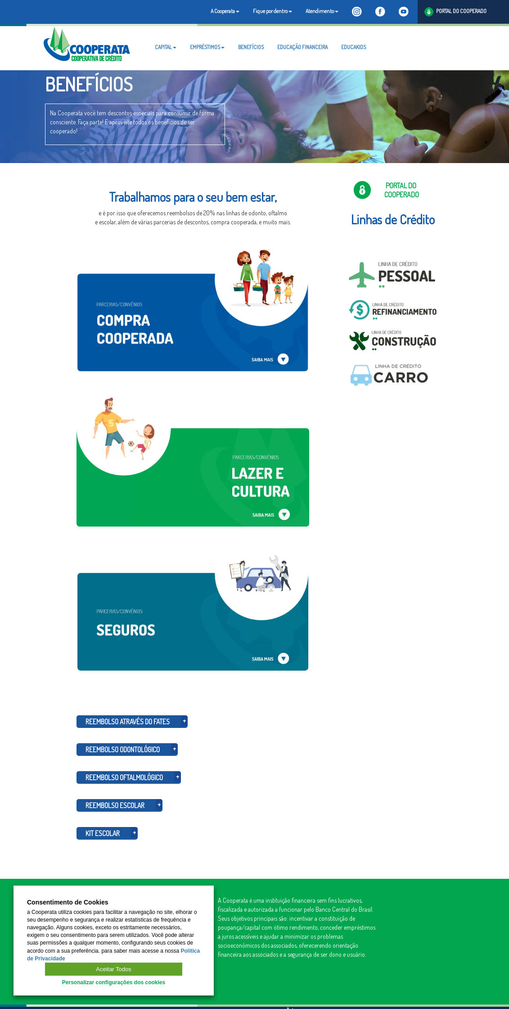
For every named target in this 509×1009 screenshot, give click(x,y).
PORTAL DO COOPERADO (455, 12)
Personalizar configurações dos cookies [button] (113, 982)
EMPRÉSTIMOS (207, 47)
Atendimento (322, 11)
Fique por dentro (272, 11)
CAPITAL (165, 47)
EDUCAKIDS (353, 47)
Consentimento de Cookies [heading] (67, 902)
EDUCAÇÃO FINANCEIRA (302, 47)
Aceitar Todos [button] (113, 969)
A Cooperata (225, 11)
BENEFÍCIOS (251, 47)
